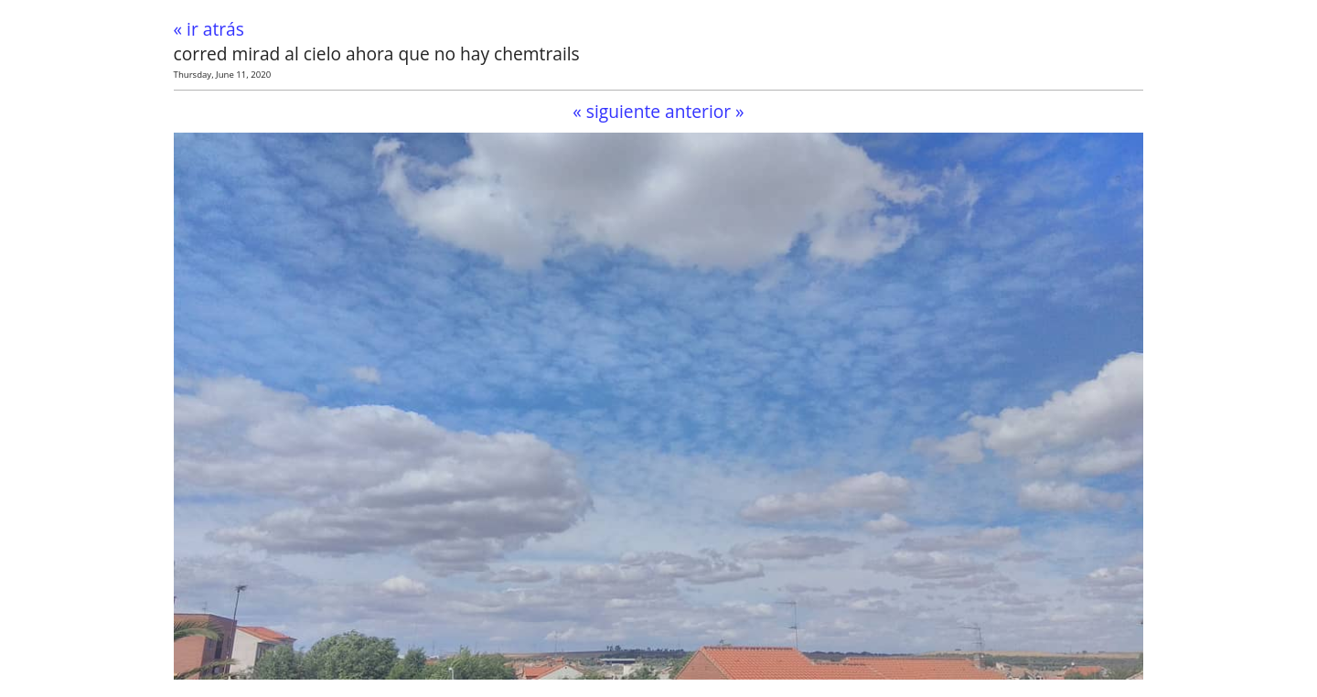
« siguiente (616, 111)
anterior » (704, 111)
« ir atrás (209, 28)
